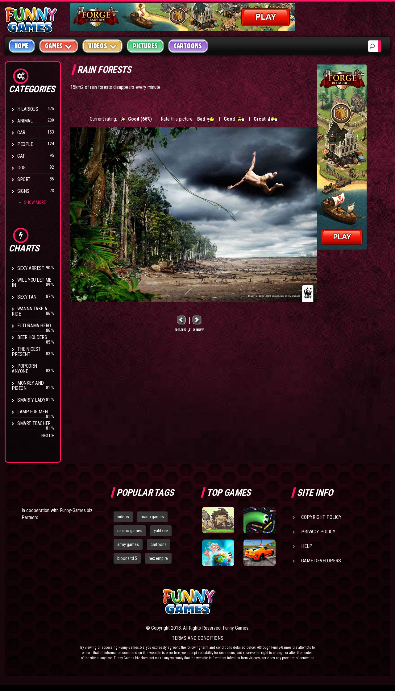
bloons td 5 (127, 558)
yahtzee (161, 530)
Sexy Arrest (30, 268)
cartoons (159, 544)
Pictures (145, 46)
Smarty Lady (31, 400)
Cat (21, 156)
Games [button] (58, 45)
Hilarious (27, 109)
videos (123, 516)
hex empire (158, 558)
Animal (25, 121)
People (25, 144)
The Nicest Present (26, 351)
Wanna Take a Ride (29, 311)
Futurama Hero (34, 326)
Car (21, 132)
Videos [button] (102, 45)
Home (22, 46)
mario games (152, 516)
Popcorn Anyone (24, 368)
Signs (23, 191)
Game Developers (321, 561)
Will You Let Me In (31, 282)
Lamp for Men (32, 412)
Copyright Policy (321, 517)
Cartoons (188, 46)
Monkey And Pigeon (28, 385)
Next (47, 435)
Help (306, 546)
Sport (24, 179)
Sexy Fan (26, 297)
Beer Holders (32, 337)
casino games (129, 530)
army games (128, 544)
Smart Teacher (34, 423)
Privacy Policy (318, 532)
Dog (21, 168)
